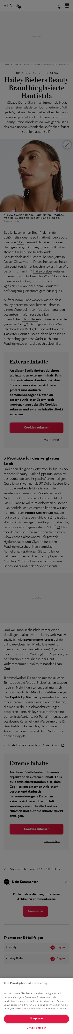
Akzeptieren (36, 1018)
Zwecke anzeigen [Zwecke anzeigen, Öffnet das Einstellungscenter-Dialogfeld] (36, 1028)
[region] (36, 1006)
